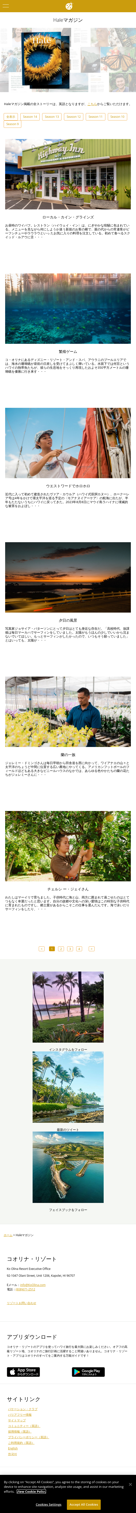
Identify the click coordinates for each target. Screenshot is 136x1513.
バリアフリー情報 (20, 1415)
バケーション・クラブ (22, 1409)
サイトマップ (17, 1420)
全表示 (10, 117)
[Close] (130, 1484)
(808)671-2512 (25, 1289)
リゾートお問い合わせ (21, 1303)
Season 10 (117, 117)
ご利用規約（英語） (21, 1443)
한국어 (12, 1454)
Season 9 (12, 124)
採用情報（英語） (20, 1431)
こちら (92, 104)
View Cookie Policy (31, 1491)
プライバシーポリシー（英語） (28, 1437)
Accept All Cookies (84, 1504)
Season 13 (52, 117)
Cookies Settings (49, 1504)
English (13, 1448)
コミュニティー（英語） (24, 1426)
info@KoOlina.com (33, 1285)
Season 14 (30, 117)
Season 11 (95, 117)
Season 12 (74, 117)
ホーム (8, 1235)
